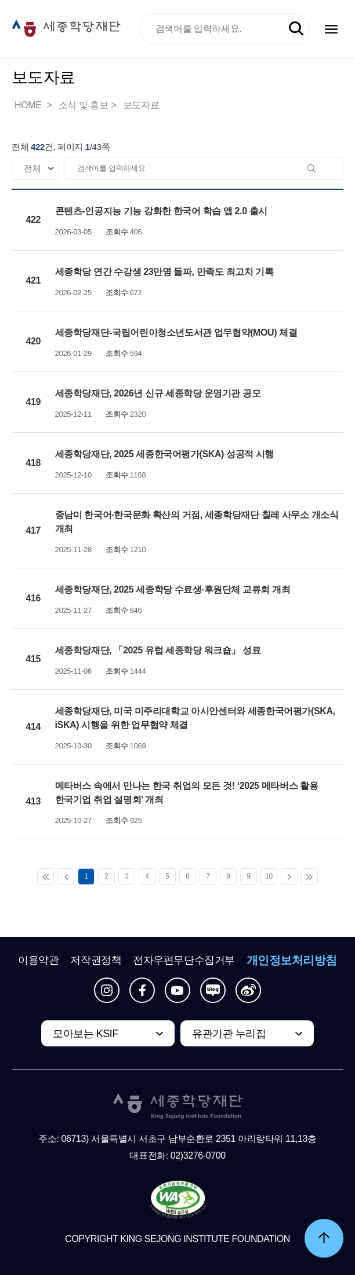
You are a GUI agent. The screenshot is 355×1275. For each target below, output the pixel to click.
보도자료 (141, 105)
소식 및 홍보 (83, 105)
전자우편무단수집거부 (184, 960)
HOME (29, 105)
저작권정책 (95, 960)
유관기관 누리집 (229, 1033)
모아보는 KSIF (85, 1033)
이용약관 (38, 960)
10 (269, 876)
